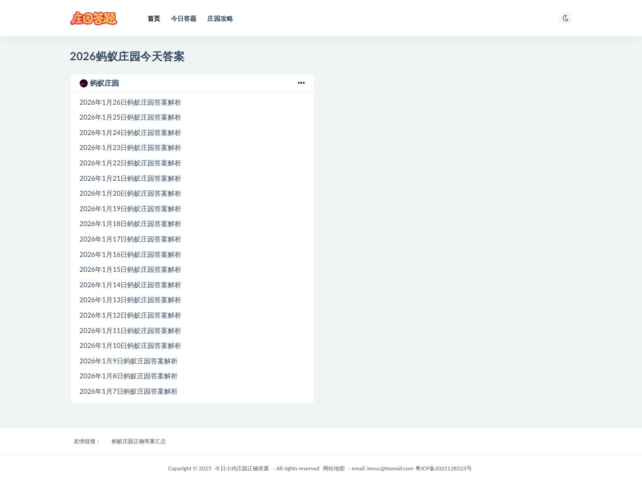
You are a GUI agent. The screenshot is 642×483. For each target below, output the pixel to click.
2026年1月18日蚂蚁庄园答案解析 (131, 223)
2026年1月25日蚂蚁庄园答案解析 (131, 117)
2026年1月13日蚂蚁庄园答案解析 (131, 299)
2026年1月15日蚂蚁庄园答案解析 (131, 269)
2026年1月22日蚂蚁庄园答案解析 (131, 163)
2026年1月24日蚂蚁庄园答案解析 (131, 132)
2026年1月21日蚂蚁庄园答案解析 (131, 178)
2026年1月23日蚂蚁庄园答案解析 (131, 147)
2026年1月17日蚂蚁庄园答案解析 (131, 239)
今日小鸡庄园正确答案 (242, 468)
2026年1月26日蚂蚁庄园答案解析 (131, 102)
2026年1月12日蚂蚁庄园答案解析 (131, 315)
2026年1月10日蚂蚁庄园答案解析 (131, 345)
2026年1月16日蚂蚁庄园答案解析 (131, 254)
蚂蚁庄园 (192, 83)
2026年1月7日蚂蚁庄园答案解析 (129, 391)
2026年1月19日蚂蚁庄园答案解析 (131, 208)
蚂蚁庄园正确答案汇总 (139, 441)
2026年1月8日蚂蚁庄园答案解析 (129, 376)
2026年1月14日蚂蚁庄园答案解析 (131, 284)
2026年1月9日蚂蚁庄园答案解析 (129, 361)
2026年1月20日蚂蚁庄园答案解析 (131, 193)
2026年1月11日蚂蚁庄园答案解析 (131, 330)
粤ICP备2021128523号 (443, 468)
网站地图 (334, 468)
